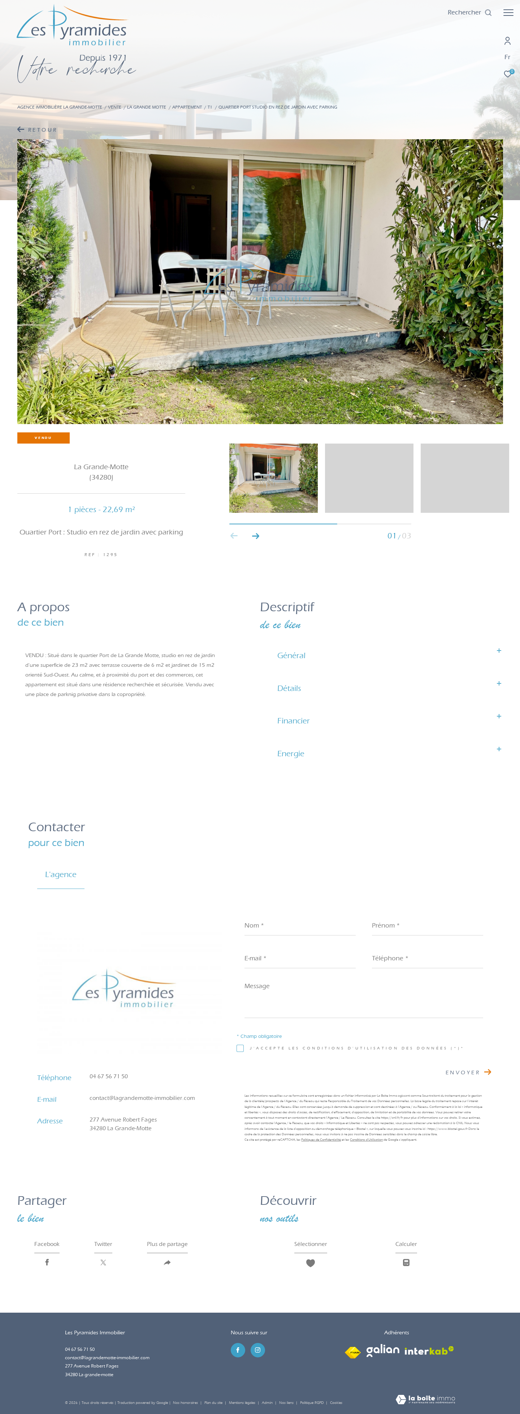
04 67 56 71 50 (109, 1076)
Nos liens (287, 1403)
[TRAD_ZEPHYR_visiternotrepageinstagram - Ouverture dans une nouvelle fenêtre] (258, 1350)
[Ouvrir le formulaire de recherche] (470, 12)
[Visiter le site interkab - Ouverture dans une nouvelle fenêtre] (429, 1350)
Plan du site (214, 1403)
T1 (210, 107)
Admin (268, 1403)
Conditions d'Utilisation (366, 1139)
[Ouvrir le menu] (508, 12)
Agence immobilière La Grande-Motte (59, 107)
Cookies (336, 1403)
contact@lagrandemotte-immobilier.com (142, 1098)
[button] (256, 536)
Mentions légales (242, 1403)
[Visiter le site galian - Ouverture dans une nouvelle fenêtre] (383, 1350)
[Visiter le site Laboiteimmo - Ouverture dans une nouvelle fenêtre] (425, 1400)
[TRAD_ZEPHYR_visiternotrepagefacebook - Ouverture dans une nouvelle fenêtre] (238, 1350)
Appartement (187, 107)
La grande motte (146, 107)
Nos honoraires (185, 1403)
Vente (114, 107)
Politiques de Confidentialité (321, 1139)
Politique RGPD (312, 1403)
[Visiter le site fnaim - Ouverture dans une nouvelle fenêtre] (352, 1350)
